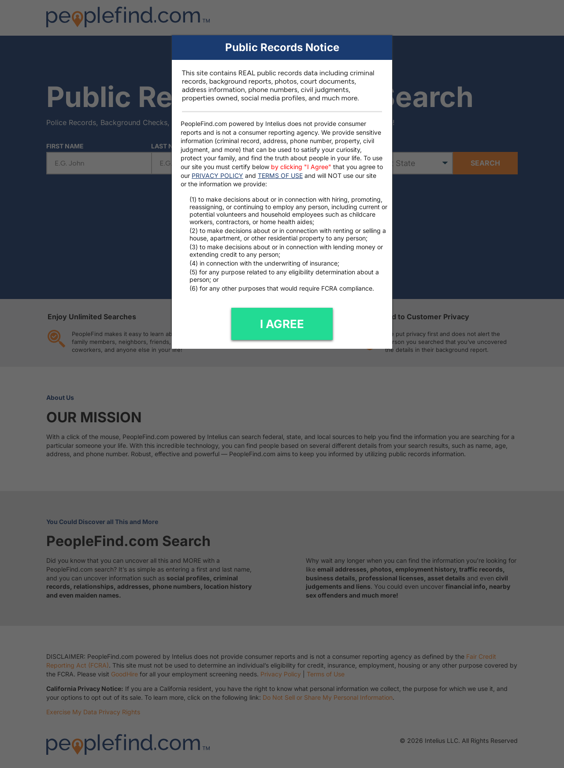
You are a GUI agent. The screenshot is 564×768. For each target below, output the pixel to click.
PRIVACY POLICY (217, 175)
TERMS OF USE (280, 175)
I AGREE (282, 324)
